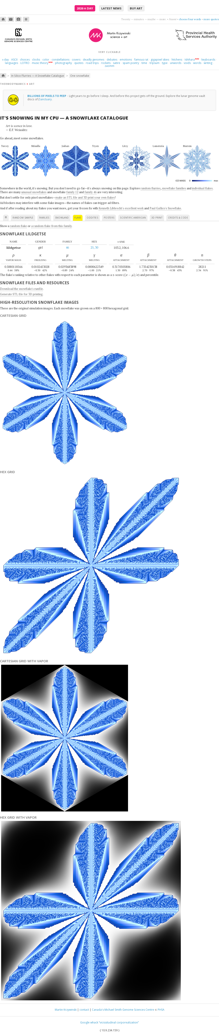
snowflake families (174, 188)
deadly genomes (93, 59)
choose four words (190, 19)
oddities (92, 217)
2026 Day (85, 8)
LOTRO (24, 63)
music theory (40, 63)
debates (112, 59)
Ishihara (190, 59)
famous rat (141, 59)
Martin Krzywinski (66, 1010)
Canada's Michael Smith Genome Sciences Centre (123, 1010)
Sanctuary (45, 99)
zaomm (109, 66)
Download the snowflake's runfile (21, 289)
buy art (136, 8)
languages (11, 63)
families (44, 217)
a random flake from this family (51, 226)
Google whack (89, 1022)
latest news (111, 8)
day (5, 59)
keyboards (208, 59)
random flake (18, 226)
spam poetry (131, 63)
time (144, 63)
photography (63, 63)
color (45, 59)
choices (25, 59)
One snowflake (79, 75)
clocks (36, 59)
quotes (78, 63)
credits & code (178, 217)
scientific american (133, 217)
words (197, 63)
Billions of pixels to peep (47, 96)
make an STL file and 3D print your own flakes (85, 197)
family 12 (72, 192)
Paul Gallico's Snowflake (165, 208)
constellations (60, 59)
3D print (156, 217)
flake (77, 217)
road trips (92, 63)
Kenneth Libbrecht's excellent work (121, 208)
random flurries (151, 188)
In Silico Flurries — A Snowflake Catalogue (37, 75)
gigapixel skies (160, 59)
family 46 (90, 192)
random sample (23, 217)
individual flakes (202, 188)
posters (109, 217)
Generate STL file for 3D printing (21, 294)
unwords (175, 63)
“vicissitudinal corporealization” (119, 1022)
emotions (126, 59)
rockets (106, 63)
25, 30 (94, 247)
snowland (62, 217)
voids (187, 63)
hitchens (177, 59)
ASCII (14, 59)
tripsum (154, 63)
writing (208, 63)
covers (76, 59)
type (165, 63)
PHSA (161, 1010)
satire (116, 63)
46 (67, 247)
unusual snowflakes (33, 192)
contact (84, 1010)
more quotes (211, 19)
